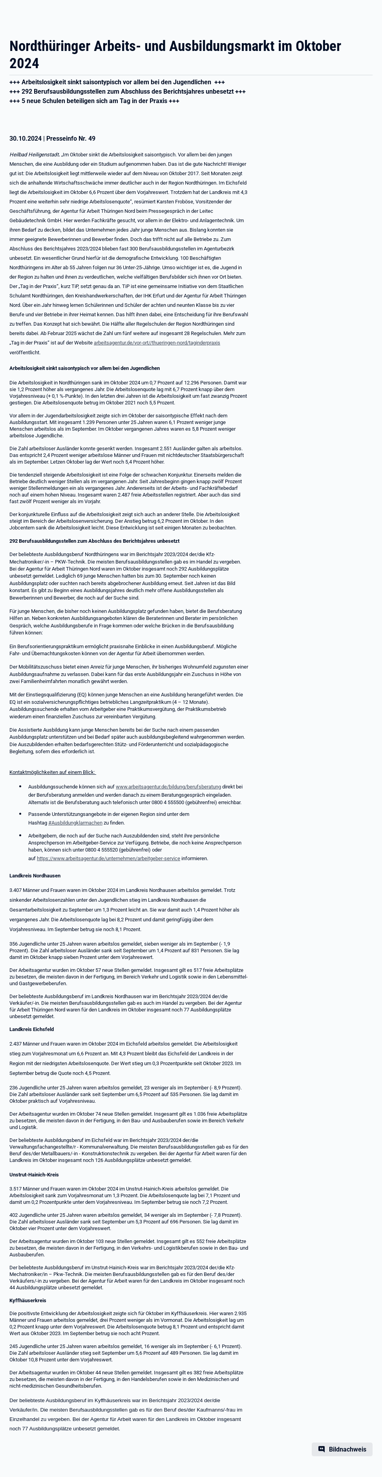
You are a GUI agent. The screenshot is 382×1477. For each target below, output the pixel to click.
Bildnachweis (347, 1449)
